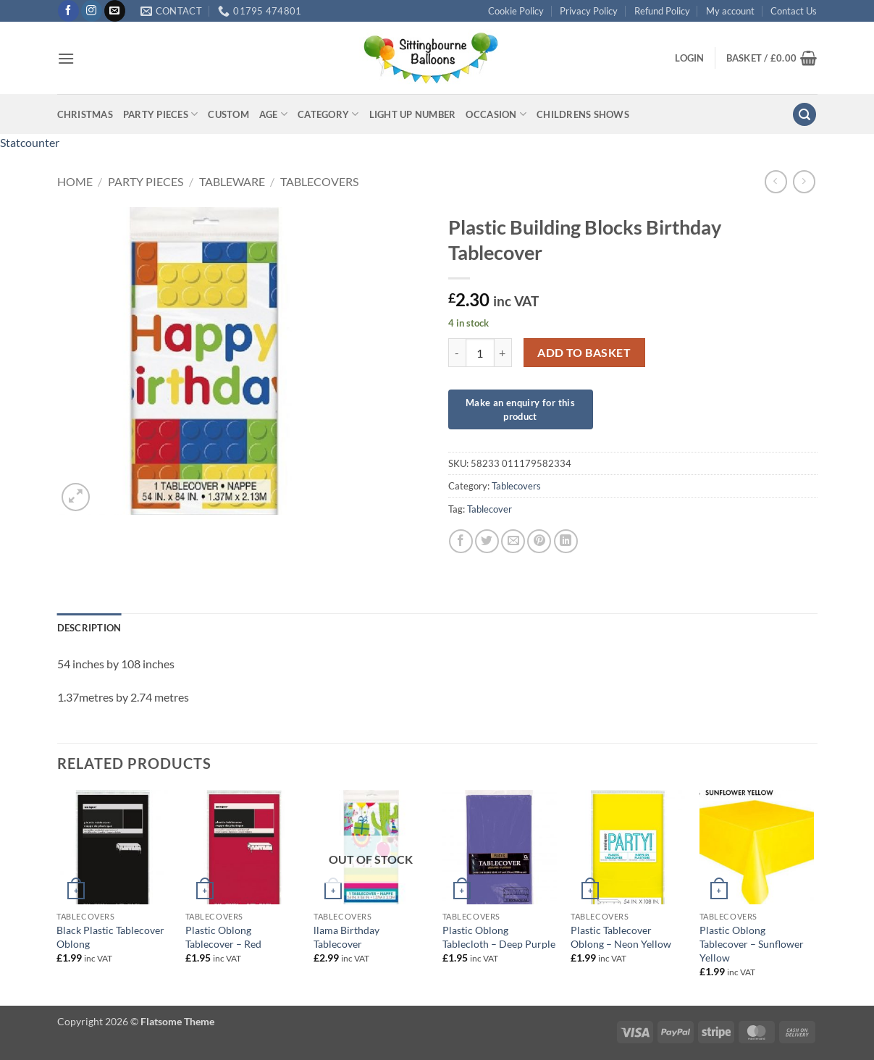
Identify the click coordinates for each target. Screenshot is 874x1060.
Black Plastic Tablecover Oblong (110, 937)
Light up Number (412, 114)
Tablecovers (319, 181)
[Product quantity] (480, 352)
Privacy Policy (589, 11)
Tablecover (489, 509)
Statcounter (29, 142)
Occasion (496, 114)
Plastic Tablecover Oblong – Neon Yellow (621, 937)
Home (75, 181)
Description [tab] (89, 628)
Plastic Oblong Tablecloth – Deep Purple (498, 937)
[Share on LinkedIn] (566, 541)
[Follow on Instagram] (91, 11)
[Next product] (776, 181)
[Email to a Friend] (513, 541)
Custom (228, 114)
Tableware (232, 181)
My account (730, 11)
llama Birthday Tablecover (346, 937)
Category (328, 114)
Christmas (85, 114)
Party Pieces (160, 114)
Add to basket (584, 352)
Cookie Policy (516, 11)
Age (273, 114)
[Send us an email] (114, 11)
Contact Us (793, 11)
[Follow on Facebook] (68, 11)
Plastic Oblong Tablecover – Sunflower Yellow (751, 943)
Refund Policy (662, 11)
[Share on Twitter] (487, 541)
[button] (66, 58)
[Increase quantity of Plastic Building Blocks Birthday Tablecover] (503, 352)
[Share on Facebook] (461, 541)
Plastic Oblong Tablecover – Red (223, 937)
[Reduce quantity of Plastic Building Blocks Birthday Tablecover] (457, 352)
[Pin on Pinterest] (539, 541)
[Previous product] (804, 181)
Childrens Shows (583, 114)
